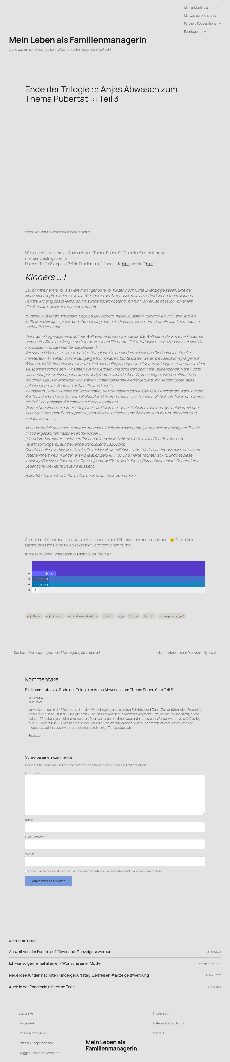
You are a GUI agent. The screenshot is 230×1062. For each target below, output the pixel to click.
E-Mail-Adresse (34, 837)
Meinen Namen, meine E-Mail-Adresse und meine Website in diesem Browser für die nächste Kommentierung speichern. (95, 871)
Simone (44, 232)
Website (29, 854)
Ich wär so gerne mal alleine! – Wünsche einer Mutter (55, 963)
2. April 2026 (214, 951)
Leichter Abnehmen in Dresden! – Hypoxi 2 (186, 652)
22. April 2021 (214, 987)
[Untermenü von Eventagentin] (205, 32)
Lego (121, 616)
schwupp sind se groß (171, 616)
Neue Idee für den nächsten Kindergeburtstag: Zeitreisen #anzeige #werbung (79, 975)
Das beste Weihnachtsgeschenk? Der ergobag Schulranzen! (57, 652)
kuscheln (108, 616)
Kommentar (32, 773)
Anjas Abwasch (54, 616)
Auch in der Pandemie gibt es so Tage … (43, 987)
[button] (44, 573)
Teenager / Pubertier (78, 232)
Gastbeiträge (58, 232)
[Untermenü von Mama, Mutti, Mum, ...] (216, 8)
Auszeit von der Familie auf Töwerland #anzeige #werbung (61, 951)
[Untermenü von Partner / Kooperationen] (220, 24)
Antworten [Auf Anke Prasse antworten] (34, 735)
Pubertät (133, 616)
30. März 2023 (213, 975)
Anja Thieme (34, 616)
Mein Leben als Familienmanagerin (77, 39)
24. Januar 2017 (37, 697)
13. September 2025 (210, 963)
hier (125, 263)
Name (29, 819)
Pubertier (149, 616)
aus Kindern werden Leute (83, 616)
